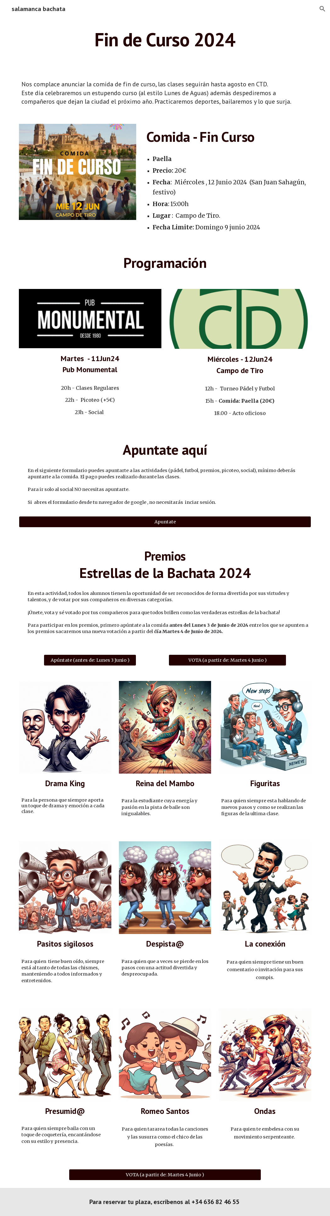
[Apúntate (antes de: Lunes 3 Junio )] (90, 660)
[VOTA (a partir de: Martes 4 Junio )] (227, 660)
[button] (322, 8)
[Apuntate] (165, 522)
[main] (165, 39)
